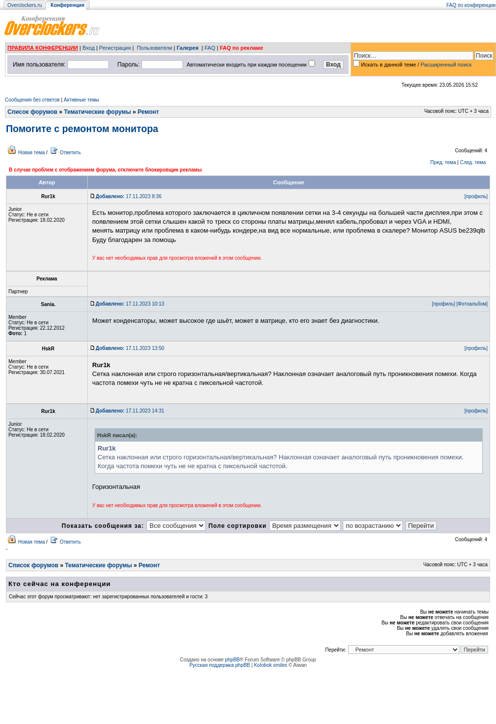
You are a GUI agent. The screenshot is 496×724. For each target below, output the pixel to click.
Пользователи (154, 48)
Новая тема (31, 152)
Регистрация (115, 48)
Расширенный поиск (446, 65)
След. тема (473, 162)
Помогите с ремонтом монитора (82, 128)
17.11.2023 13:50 (130, 348)
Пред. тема (443, 162)
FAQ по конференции (471, 5)
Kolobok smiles (270, 665)
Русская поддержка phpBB (219, 665)
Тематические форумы (97, 111)
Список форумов (32, 111)
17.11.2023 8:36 (128, 196)
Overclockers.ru (24, 5)
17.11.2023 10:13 (130, 304)
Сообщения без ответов (32, 100)
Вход (88, 48)
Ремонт (148, 111)
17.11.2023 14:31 (130, 411)
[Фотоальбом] (472, 304)
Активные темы (81, 100)
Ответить (70, 152)
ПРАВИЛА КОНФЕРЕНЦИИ (42, 48)
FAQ (210, 48)
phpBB (232, 659)
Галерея (187, 48)
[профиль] (476, 196)
